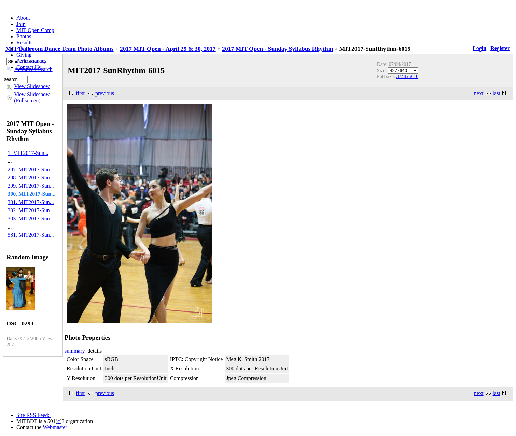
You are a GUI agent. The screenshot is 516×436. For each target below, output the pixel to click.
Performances (31, 61)
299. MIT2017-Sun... (31, 186)
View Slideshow (32, 86)
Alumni (24, 49)
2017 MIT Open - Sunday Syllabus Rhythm (277, 48)
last (496, 93)
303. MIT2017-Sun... (31, 218)
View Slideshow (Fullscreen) (32, 97)
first (80, 93)
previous (104, 93)
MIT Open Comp (35, 30)
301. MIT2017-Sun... (31, 202)
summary (75, 351)
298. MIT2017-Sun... (31, 177)
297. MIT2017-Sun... (31, 169)
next (479, 93)
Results (24, 42)
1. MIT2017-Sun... (28, 153)
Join (21, 24)
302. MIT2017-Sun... (31, 210)
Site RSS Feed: (33, 415)
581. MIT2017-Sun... (31, 235)
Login (479, 48)
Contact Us (28, 67)
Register (500, 48)
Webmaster (55, 427)
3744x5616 (407, 76)
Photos (23, 36)
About (23, 18)
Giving (23, 55)
